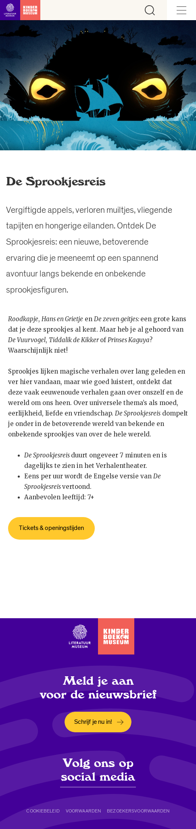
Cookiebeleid (42, 811)
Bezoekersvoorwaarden (138, 811)
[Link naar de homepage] (20, 10)
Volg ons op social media (98, 769)
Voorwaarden (83, 811)
